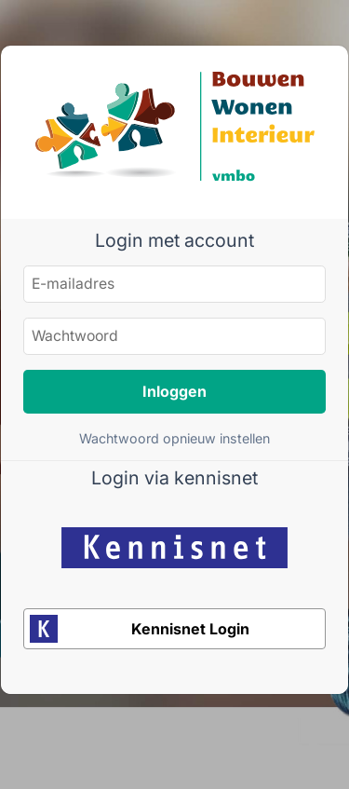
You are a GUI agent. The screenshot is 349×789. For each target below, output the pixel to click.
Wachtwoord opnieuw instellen (174, 438)
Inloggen (174, 391)
